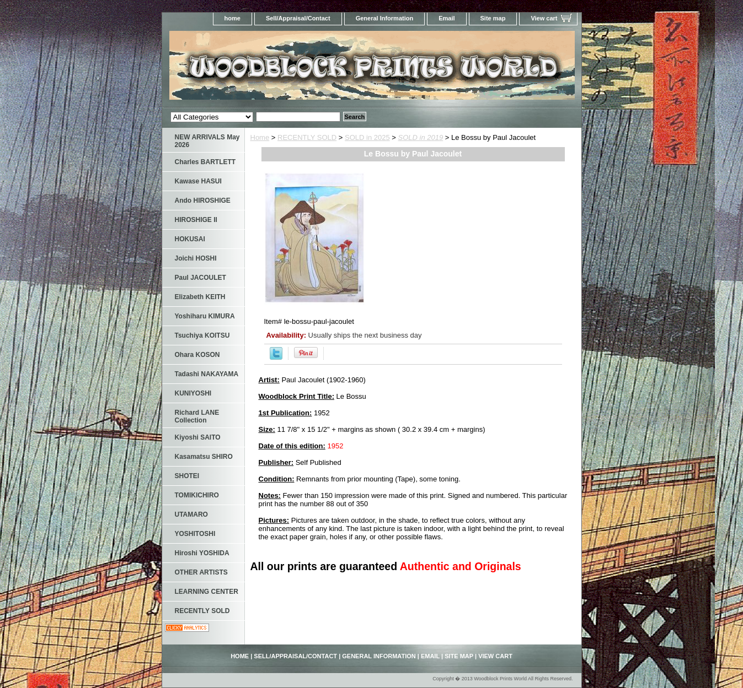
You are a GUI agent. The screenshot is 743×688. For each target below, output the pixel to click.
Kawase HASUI (198, 181)
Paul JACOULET (200, 277)
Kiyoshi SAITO (198, 437)
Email (447, 18)
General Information (385, 18)
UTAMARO (191, 514)
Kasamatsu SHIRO (204, 457)
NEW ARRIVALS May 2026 (207, 141)
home (232, 18)
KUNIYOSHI (193, 393)
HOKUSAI (190, 239)
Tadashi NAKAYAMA (207, 374)
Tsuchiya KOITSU (202, 335)
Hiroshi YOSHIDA (202, 553)
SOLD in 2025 (367, 137)
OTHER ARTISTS (201, 572)
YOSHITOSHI (195, 534)
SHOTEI (187, 476)
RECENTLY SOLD (306, 137)
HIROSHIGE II (196, 220)
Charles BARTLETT (205, 162)
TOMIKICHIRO (197, 495)
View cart (544, 18)
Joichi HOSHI (196, 258)
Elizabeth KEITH (200, 297)
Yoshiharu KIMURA (205, 316)
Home (260, 137)
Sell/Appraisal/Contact (298, 18)
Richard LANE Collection (197, 416)
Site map (493, 18)
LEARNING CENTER (206, 591)
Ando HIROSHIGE (203, 200)
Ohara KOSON (197, 355)
